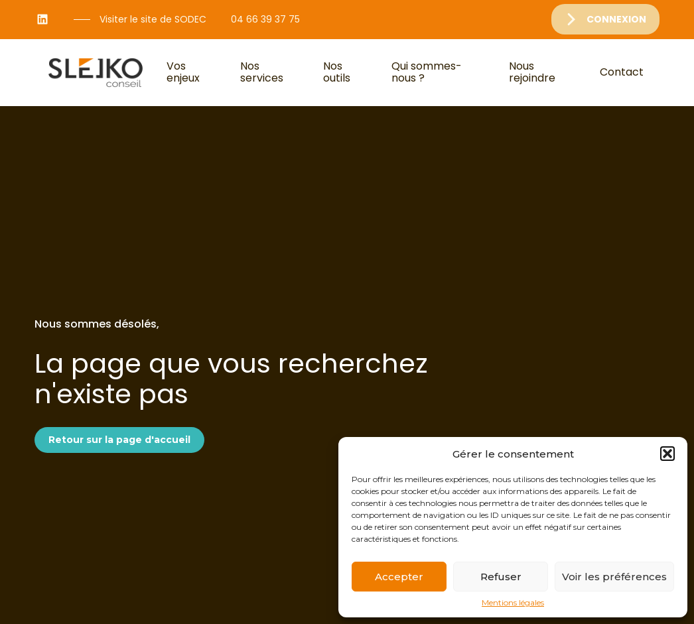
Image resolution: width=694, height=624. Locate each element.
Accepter (399, 576)
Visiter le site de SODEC (153, 19)
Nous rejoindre (532, 72)
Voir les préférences (614, 576)
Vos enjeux (183, 72)
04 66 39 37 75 (265, 19)
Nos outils (336, 72)
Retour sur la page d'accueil (119, 440)
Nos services (261, 72)
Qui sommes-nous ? (426, 72)
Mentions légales (513, 602)
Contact (622, 72)
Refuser (500, 576)
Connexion (616, 19)
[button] (667, 453)
